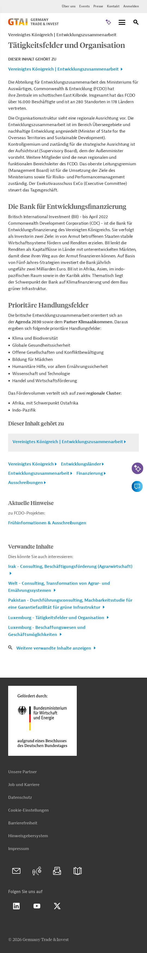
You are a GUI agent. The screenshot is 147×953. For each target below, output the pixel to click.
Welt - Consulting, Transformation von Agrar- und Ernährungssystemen (59, 587)
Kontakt (113, 6)
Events (84, 6)
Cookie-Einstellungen (28, 810)
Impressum (18, 848)
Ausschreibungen (25, 482)
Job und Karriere (23, 784)
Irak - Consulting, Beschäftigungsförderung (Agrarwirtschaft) (70, 566)
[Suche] (136, 23)
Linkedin (16, 906)
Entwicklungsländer (81, 464)
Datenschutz (20, 797)
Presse (98, 6)
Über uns (68, 6)
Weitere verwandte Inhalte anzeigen (54, 648)
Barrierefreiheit (22, 823)
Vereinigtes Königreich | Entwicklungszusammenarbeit (63, 69)
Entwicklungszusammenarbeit (38, 473)
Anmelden (131, 6)
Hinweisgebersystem (28, 836)
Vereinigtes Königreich (31, 464)
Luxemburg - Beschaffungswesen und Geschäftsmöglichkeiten (46, 631)
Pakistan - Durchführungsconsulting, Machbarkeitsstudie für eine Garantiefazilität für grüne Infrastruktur (70, 604)
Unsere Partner (22, 772)
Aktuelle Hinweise (31, 502)
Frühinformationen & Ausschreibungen (47, 523)
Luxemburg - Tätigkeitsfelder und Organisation (56, 617)
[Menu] (122, 23)
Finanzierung (89, 473)
